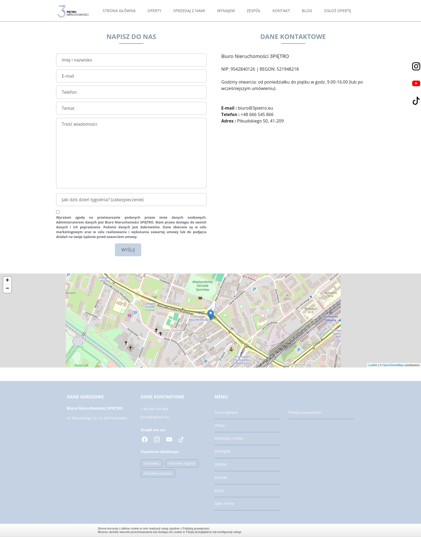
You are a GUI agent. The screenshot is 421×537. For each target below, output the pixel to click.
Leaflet (372, 365)
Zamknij (320, 530)
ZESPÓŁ (254, 10)
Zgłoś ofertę (337, 10)
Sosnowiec (151, 463)
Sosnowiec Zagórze (182, 463)
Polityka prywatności (305, 412)
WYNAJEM (226, 10)
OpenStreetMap (393, 365)
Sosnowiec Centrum (158, 473)
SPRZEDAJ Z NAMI (189, 10)
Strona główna (119, 10)
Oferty (154, 10)
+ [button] (7, 281)
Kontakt (281, 10)
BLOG (307, 10)
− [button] (7, 289)
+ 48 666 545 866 (154, 408)
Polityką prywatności (196, 528)
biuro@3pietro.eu (155, 417)
